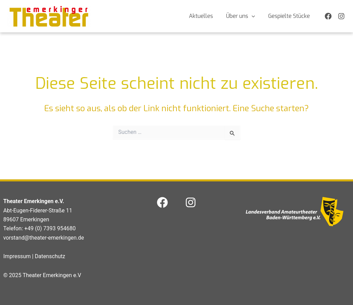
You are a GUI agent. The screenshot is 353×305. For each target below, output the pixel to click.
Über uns (243, 16)
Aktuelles (206, 16)
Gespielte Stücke (290, 16)
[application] (254, 16)
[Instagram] (341, 16)
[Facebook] (328, 16)
